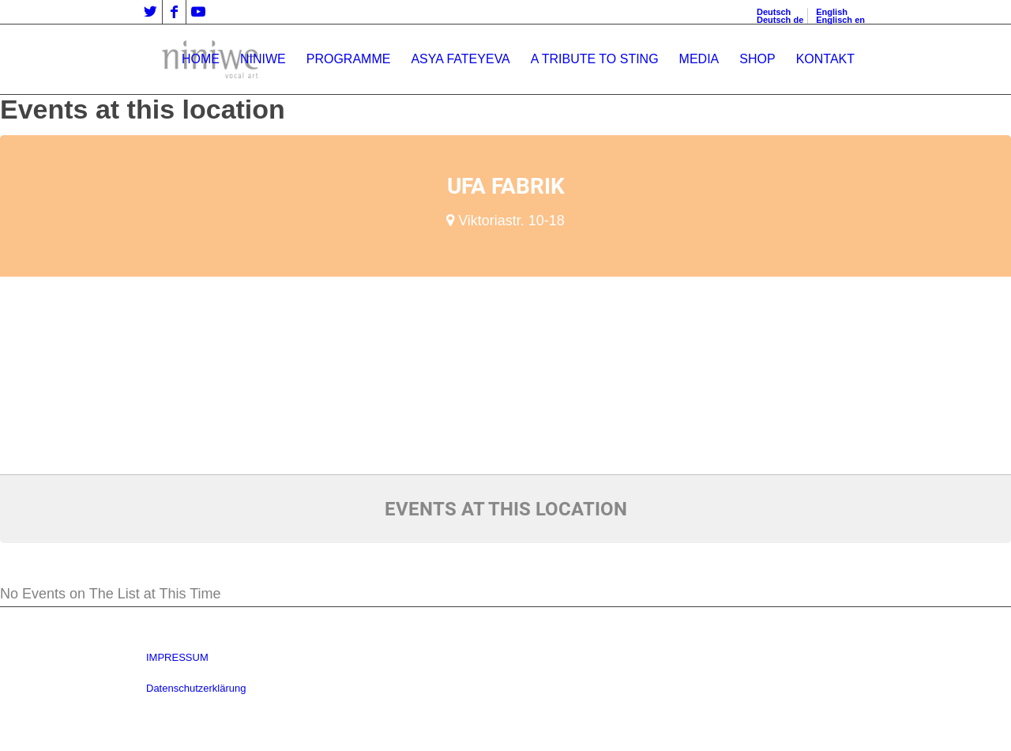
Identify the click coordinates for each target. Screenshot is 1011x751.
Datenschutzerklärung (196, 688)
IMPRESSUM (177, 657)
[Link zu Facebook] (174, 12)
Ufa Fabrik (506, 186)
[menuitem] (200, 59)
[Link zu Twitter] (150, 12)
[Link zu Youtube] (198, 12)
